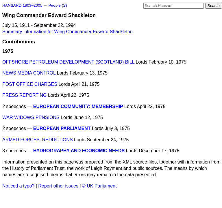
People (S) (57, 5)
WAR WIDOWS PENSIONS (31, 117)
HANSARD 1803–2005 (22, 5)
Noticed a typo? (18, 185)
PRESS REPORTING (24, 95)
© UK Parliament (99, 185)
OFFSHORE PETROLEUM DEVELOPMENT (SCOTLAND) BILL (68, 62)
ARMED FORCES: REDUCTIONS (37, 139)
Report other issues (58, 185)
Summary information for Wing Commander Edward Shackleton (67, 31)
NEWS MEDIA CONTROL (29, 72)
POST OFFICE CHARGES (29, 84)
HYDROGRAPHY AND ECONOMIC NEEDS (79, 150)
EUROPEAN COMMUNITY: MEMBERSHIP (78, 106)
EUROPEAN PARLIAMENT (62, 128)
